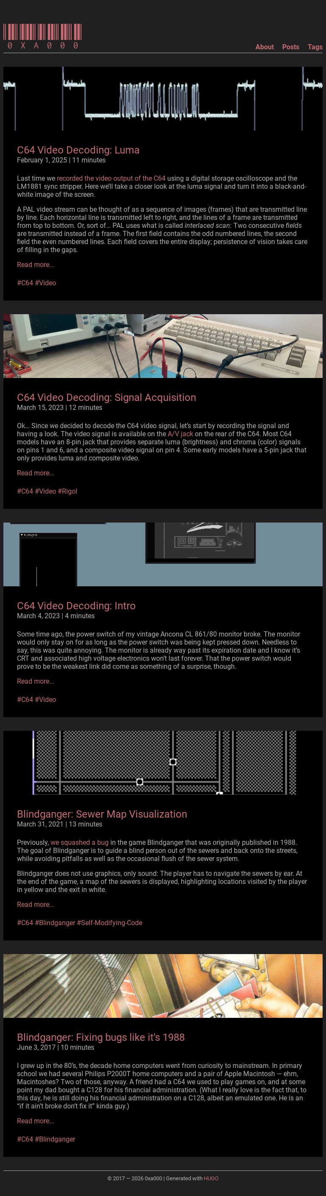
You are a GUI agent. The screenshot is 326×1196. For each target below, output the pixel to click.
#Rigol (67, 491)
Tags (315, 47)
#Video (45, 283)
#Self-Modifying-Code (109, 923)
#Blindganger (55, 923)
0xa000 (42, 37)
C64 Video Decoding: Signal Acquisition (106, 397)
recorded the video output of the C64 (111, 178)
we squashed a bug (80, 842)
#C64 (25, 283)
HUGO (211, 1178)
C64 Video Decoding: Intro (76, 606)
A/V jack (180, 434)
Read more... (35, 265)
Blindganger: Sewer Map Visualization (102, 814)
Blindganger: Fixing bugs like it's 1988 (101, 1037)
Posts (290, 47)
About (265, 47)
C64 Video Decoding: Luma (78, 150)
